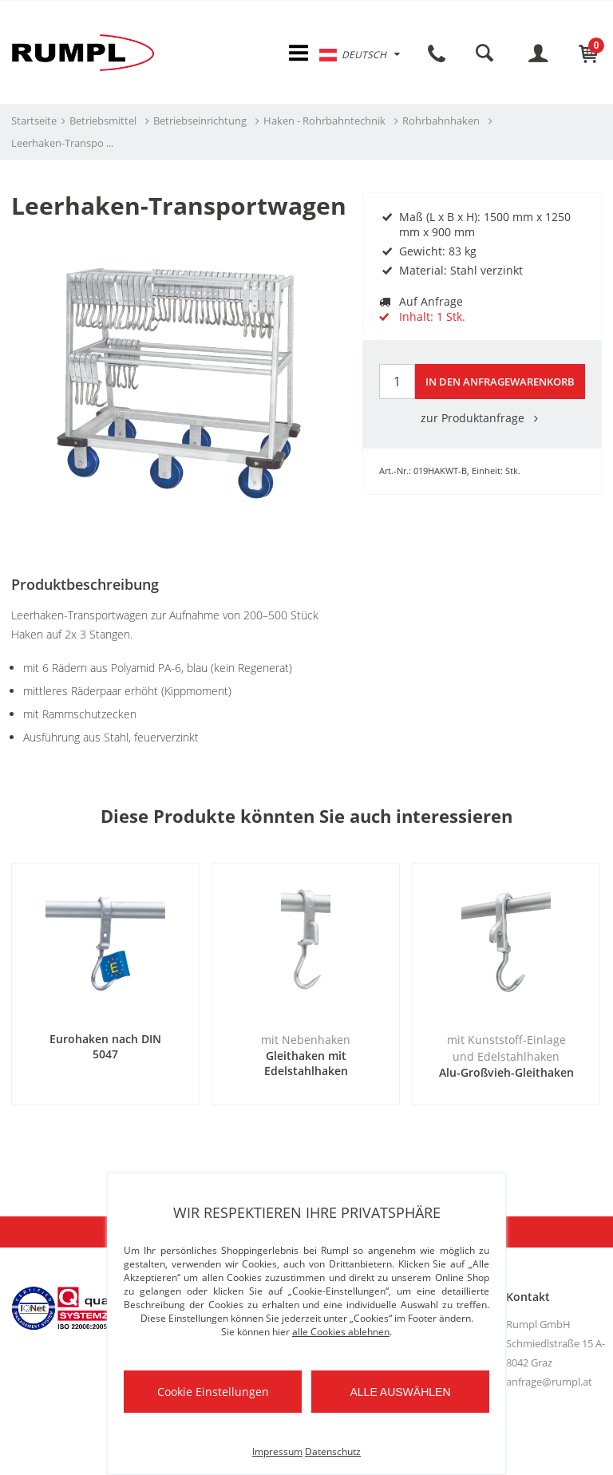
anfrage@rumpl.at (549, 1381)
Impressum (277, 1451)
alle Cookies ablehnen (341, 1332)
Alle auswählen (400, 1392)
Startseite (34, 120)
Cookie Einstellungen (213, 1391)
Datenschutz (333, 1451)
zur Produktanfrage (482, 417)
